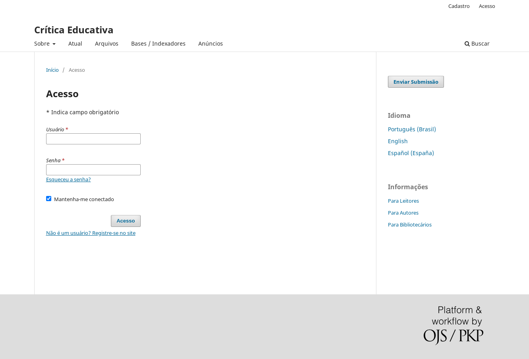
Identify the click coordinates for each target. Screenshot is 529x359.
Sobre (42, 43)
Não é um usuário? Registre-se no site (91, 232)
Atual (75, 43)
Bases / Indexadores (158, 43)
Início (52, 69)
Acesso (487, 6)
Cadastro (459, 6)
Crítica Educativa (74, 29)
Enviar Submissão (415, 81)
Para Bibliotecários (410, 224)
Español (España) (411, 153)
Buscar (477, 43)
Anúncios (210, 43)
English (398, 141)
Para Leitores (403, 200)
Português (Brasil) (412, 129)
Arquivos (106, 43)
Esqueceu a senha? (68, 179)
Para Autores (403, 212)
